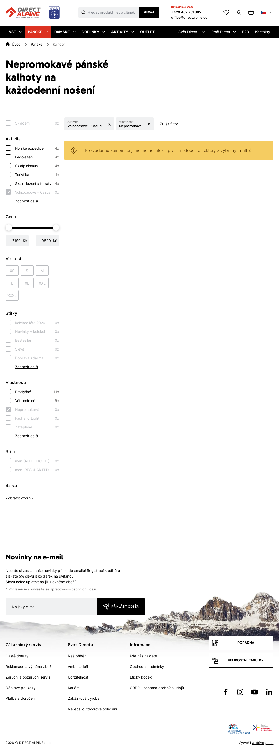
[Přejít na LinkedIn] (269, 692)
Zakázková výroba (84, 698)
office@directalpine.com (190, 17)
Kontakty (262, 32)
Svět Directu (191, 32)
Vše (15, 32)
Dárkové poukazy (21, 688)
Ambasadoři (78, 666)
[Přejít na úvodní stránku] (33, 13)
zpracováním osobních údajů (73, 589)
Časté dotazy (17, 656)
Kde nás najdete (143, 656)
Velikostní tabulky (245, 660)
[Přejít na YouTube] (255, 692)
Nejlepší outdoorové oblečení (92, 709)
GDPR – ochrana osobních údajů (157, 688)
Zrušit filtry (169, 124)
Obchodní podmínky (147, 666)
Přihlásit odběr (125, 606)
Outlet (147, 32)
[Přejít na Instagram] (240, 692)
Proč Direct (223, 32)
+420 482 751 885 (186, 12)
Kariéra (74, 688)
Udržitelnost (78, 677)
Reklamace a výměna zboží (29, 666)
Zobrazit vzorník (19, 498)
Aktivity (122, 32)
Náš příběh (77, 656)
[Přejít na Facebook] (226, 692)
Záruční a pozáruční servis (28, 677)
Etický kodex (141, 677)
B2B (245, 32)
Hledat (149, 12)
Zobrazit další (26, 201)
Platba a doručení (20, 698)
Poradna (245, 642)
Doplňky (93, 32)
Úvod (16, 44)
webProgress (262, 743)
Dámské (65, 32)
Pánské (38, 32)
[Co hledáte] (113, 12)
